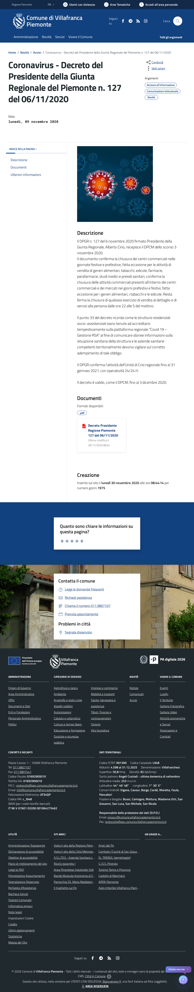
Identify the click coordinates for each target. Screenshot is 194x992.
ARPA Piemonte (109, 882)
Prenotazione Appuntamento (26, 875)
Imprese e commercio (104, 688)
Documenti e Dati (19, 706)
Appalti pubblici (63, 706)
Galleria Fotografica (172, 706)
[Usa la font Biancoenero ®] (79, 4)
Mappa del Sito (17, 942)
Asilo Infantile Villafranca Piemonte (121, 888)
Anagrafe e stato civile (68, 700)
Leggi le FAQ (16, 869)
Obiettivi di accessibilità (23, 857)
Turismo (95, 724)
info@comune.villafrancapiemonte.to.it (41, 790)
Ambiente (60, 694)
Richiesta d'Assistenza (22, 888)
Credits (12, 924)
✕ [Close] (188, 969)
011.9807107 (22, 767)
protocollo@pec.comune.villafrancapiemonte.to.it (47, 785)
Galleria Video (168, 712)
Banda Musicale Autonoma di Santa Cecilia (81, 875)
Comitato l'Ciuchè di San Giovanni (120, 851)
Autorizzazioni (62, 712)
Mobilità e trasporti (103, 694)
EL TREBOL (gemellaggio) (115, 857)
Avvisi (37, 52)
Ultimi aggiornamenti (21, 930)
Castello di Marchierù (112, 875)
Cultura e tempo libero (68, 724)
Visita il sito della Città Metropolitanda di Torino (83, 851)
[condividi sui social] (154, 62)
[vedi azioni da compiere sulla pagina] (155, 68)
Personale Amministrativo (24, 718)
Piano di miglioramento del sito (27, 863)
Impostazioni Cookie (20, 918)
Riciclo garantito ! (65, 863)
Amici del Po (106, 845)
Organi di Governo (19, 688)
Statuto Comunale (19, 900)
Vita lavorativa (100, 730)
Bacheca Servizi (18, 894)
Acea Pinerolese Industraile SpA (74, 869)
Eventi (164, 688)
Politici (12, 724)
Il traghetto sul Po (65, 888)
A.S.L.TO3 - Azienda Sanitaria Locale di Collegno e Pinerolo (90, 857)
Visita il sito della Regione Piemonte (76, 845)
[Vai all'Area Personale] (158, 4)
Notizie (134, 688)
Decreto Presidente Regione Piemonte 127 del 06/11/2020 (103, 430)
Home (12, 52)
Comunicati (137, 694)
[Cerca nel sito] (177, 21)
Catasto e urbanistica (67, 718)
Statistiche (15, 936)
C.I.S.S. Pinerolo (108, 863)
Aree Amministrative (21, 694)
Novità (24, 52)
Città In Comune (95, 976)
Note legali (15, 912)
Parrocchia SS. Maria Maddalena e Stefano (80, 882)
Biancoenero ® (112, 981)
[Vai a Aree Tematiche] (117, 4)
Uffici (11, 700)
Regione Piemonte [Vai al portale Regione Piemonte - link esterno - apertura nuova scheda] (22, 4)
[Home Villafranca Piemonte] (60, 21)
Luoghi (164, 694)
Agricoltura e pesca (66, 688)
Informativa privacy (20, 906)
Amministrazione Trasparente (26, 845)
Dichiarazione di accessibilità (26, 851)
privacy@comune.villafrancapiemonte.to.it (134, 817)
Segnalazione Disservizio (23, 882)
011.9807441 (22, 772)
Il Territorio (166, 700)
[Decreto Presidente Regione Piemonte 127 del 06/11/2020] (84, 425)
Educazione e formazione (69, 730)
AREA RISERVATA (95, 986)
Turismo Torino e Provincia (115, 869)
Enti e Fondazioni (19, 712)
